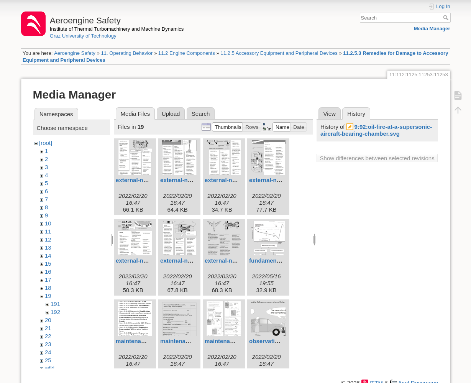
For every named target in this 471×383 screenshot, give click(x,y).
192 (55, 312)
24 (48, 352)
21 (48, 328)
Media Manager (432, 28)
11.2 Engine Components (186, 53)
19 (48, 296)
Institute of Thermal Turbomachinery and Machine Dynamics (117, 29)
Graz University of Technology (83, 36)
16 (48, 271)
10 (48, 223)
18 (48, 287)
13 (48, 247)
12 (48, 239)
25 (48, 360)
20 (48, 320)
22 (48, 336)
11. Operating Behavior (127, 53)
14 (48, 255)
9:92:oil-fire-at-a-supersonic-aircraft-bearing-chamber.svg (376, 130)
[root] (45, 143)
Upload (171, 113)
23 (48, 344)
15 (48, 263)
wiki (49, 368)
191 (55, 304)
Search (446, 17)
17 (48, 279)
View (329, 113)
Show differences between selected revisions (377, 158)
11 (48, 231)
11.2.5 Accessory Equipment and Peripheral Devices (278, 53)
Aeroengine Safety (74, 53)
